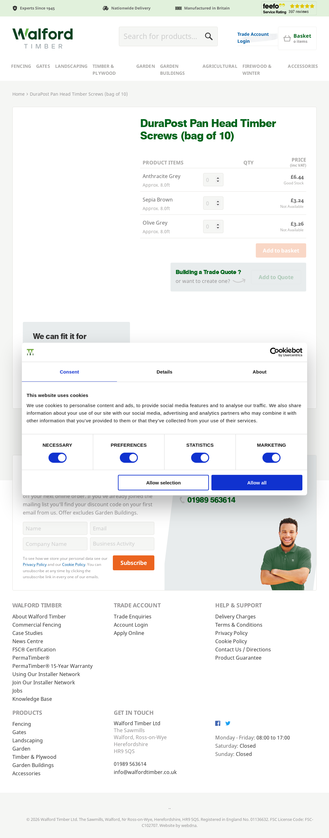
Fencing (21, 87)
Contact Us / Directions (243, 649)
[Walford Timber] (42, 49)
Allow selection (163, 482)
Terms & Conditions (238, 624)
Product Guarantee (238, 657)
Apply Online (129, 633)
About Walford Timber (39, 616)
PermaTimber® (30, 657)
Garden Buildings (172, 90)
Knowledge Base (32, 698)
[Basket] (178, 60)
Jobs (17, 690)
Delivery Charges (235, 616)
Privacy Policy (35, 564)
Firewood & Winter (257, 90)
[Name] (55, 528)
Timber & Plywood (104, 90)
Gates (43, 87)
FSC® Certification (34, 649)
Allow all (257, 482)
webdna (189, 825)
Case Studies (27, 633)
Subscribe (133, 562)
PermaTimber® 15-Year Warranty (52, 665)
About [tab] (260, 371)
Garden (145, 87)
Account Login (131, 624)
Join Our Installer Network (43, 682)
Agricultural (220, 87)
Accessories (303, 87)
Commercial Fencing (36, 624)
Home (18, 115)
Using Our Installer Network (46, 674)
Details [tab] (164, 371)
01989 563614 (211, 500)
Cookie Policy (73, 564)
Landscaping (71, 87)
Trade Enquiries (133, 616)
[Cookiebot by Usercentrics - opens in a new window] (274, 352)
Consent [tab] (69, 371)
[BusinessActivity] (122, 543)
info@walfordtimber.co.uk (145, 772)
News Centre (27, 641)
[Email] (122, 528)
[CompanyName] (55, 543)
